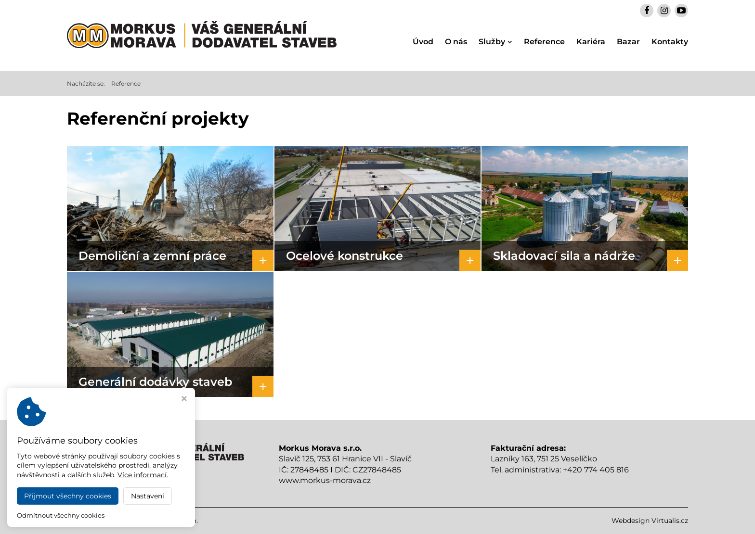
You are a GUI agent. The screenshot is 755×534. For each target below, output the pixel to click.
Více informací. (142, 474)
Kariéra (590, 41)
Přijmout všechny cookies (67, 496)
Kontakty (669, 41)
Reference (544, 41)
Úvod (423, 41)
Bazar (628, 41)
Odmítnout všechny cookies (60, 515)
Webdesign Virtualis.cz (650, 520)
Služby (495, 41)
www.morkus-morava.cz (325, 480)
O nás (456, 41)
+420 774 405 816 (596, 469)
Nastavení (147, 496)
